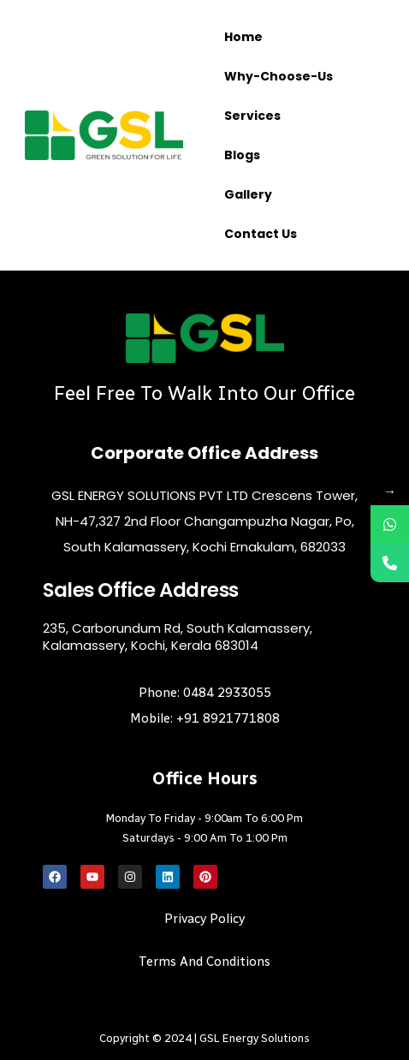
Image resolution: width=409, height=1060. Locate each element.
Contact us (260, 233)
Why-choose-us (278, 76)
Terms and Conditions (204, 961)
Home (243, 36)
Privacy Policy (204, 918)
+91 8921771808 (228, 718)
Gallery (248, 194)
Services (252, 115)
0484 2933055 (227, 692)
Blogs (242, 155)
